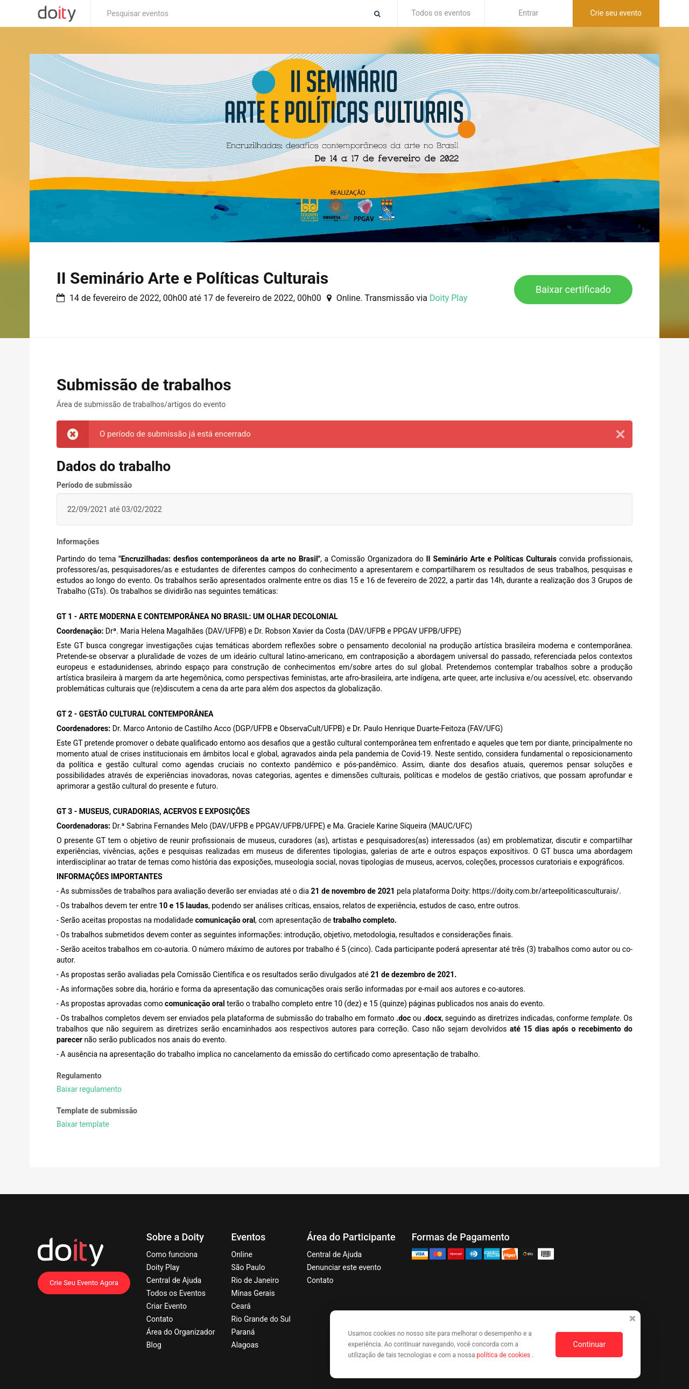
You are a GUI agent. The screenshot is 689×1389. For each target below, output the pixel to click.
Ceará (241, 1306)
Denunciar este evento (344, 1267)
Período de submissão (94, 485)
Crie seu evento (616, 13)
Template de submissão (97, 1110)
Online (241, 1254)
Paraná (243, 1332)
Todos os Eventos (176, 1293)
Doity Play (448, 298)
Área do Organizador (180, 1332)
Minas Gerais (253, 1293)
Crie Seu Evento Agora (84, 1283)
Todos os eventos (440, 13)
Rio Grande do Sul (261, 1319)
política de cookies (504, 1355)
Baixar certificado (573, 289)
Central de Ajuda (173, 1280)
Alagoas (245, 1345)
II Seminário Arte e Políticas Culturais (192, 278)
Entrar (528, 13)
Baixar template (83, 1124)
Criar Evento (166, 1306)
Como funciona (172, 1254)
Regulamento (79, 1075)
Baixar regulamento (89, 1089)
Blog (153, 1345)
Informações (78, 541)
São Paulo (248, 1267)
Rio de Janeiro (255, 1280)
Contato (159, 1319)
